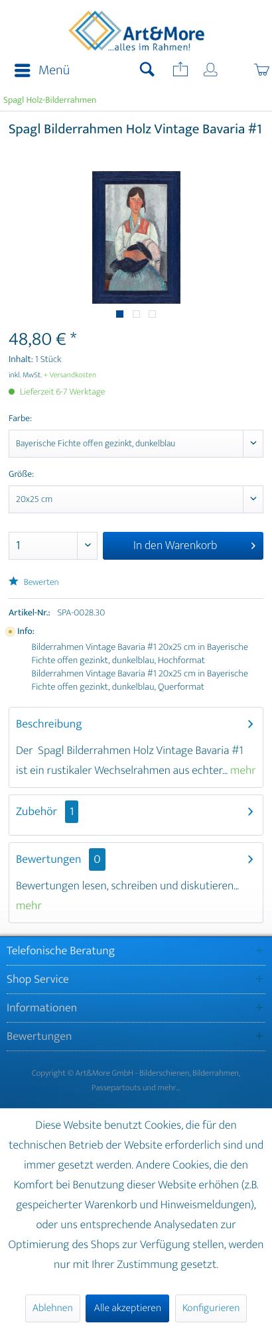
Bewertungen (49, 859)
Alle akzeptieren (127, 1308)
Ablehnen (53, 1308)
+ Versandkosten (70, 375)
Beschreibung (49, 724)
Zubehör (47, 812)
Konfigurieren (210, 1308)
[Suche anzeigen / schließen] (147, 71)
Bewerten (34, 582)
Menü (42, 70)
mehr (242, 771)
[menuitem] (38, 71)
